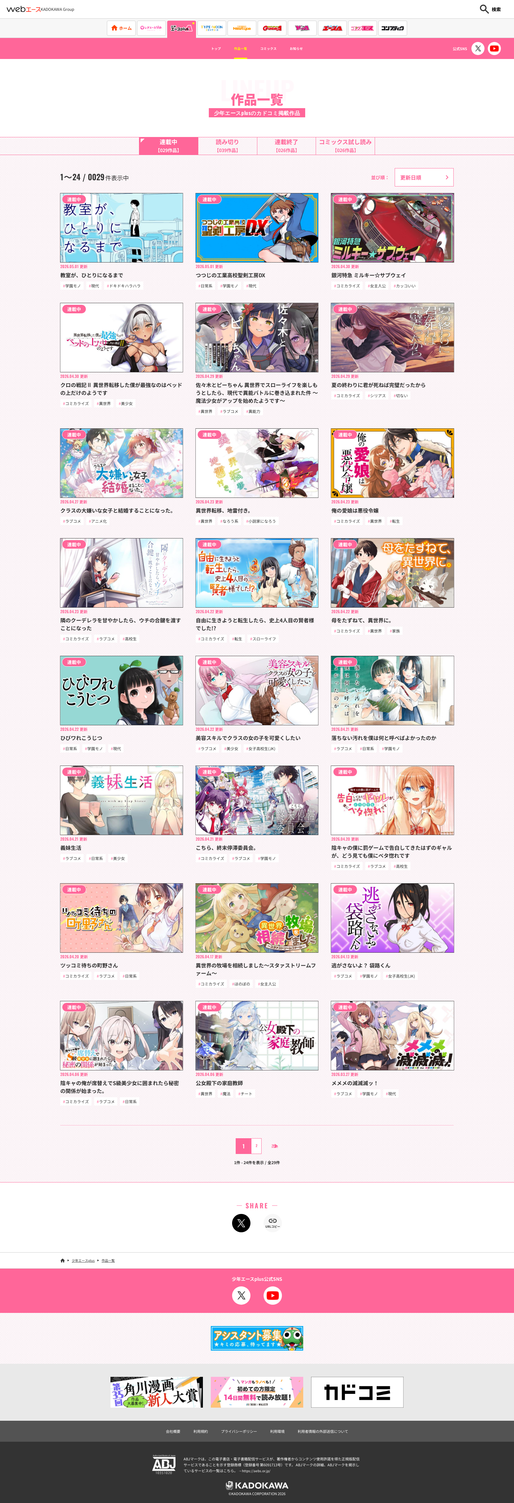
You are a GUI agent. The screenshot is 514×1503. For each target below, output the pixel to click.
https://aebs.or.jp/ (257, 1478)
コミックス (271, 48)
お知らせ (308, 48)
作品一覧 (234, 48)
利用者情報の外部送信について (334, 1438)
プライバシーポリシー (234, 1438)
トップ (203, 48)
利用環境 (279, 1438)
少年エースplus (83, 1266)
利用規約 (189, 1438)
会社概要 (157, 1438)
